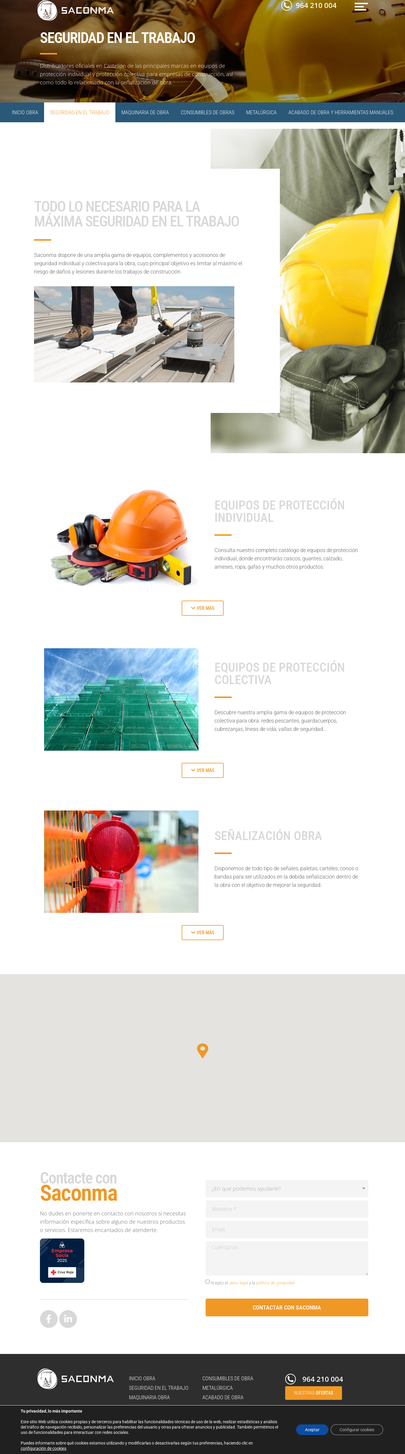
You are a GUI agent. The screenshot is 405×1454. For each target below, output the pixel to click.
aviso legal (238, 1283)
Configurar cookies (357, 1429)
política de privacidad (275, 1283)
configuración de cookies (43, 1448)
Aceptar (312, 1429)
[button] (361, 6)
